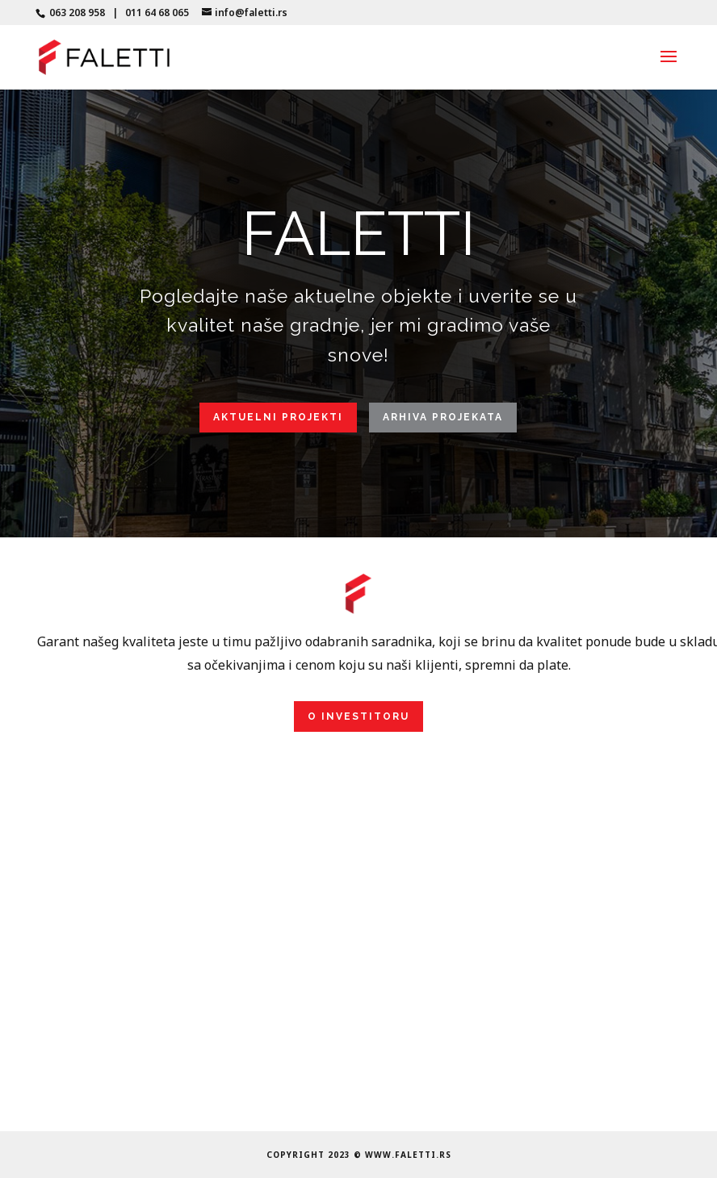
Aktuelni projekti (278, 417)
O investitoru (358, 716)
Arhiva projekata (443, 417)
